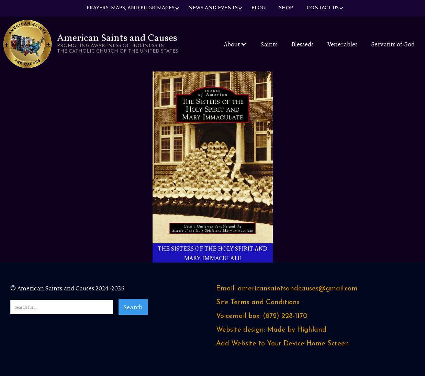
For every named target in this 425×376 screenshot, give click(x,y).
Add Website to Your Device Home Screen (282, 343)
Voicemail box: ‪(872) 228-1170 (261, 316)
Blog (258, 8)
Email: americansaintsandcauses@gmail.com (287, 288)
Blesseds (302, 44)
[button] (130, 8)
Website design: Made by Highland (271, 330)
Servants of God (393, 44)
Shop (286, 8)
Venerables (342, 44)
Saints (269, 44)
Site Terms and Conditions (258, 302)
